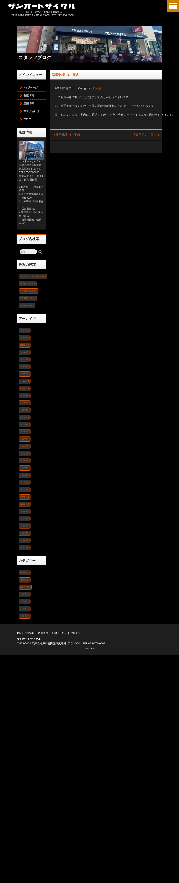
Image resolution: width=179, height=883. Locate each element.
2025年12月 (24, 345)
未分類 (96, 88)
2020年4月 (24, 547)
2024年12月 (24, 381)
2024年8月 (24, 396)
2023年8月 (24, 410)
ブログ (74, 633)
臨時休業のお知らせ (27, 284)
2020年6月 (24, 533)
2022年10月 (24, 417)
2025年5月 (24, 367)
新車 (24, 609)
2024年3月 (24, 403)
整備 (24, 601)
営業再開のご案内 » (145, 134)
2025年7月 (24, 359)
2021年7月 (24, 468)
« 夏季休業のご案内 (66, 134)
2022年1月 (24, 453)
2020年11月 (24, 504)
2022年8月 (24, 424)
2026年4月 (24, 330)
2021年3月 (24, 482)
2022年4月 (24, 439)
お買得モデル (25, 587)
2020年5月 (24, 540)
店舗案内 (43, 633)
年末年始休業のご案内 (28, 291)
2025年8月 (24, 352)
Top (19, 633)
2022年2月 (24, 446)
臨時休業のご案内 (65, 75)
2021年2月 (24, 489)
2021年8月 (24, 461)
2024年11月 (24, 388)
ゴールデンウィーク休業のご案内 (33, 276)
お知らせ (24, 580)
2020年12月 (24, 497)
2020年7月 (24, 526)
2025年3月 (24, 374)
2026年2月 (24, 338)
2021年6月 (24, 475)
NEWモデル (24, 572)
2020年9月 (24, 511)
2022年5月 (24, 432)
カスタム (24, 594)
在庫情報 (29, 633)
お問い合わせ (59, 633)
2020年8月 (24, 518)
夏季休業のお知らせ (27, 298)
